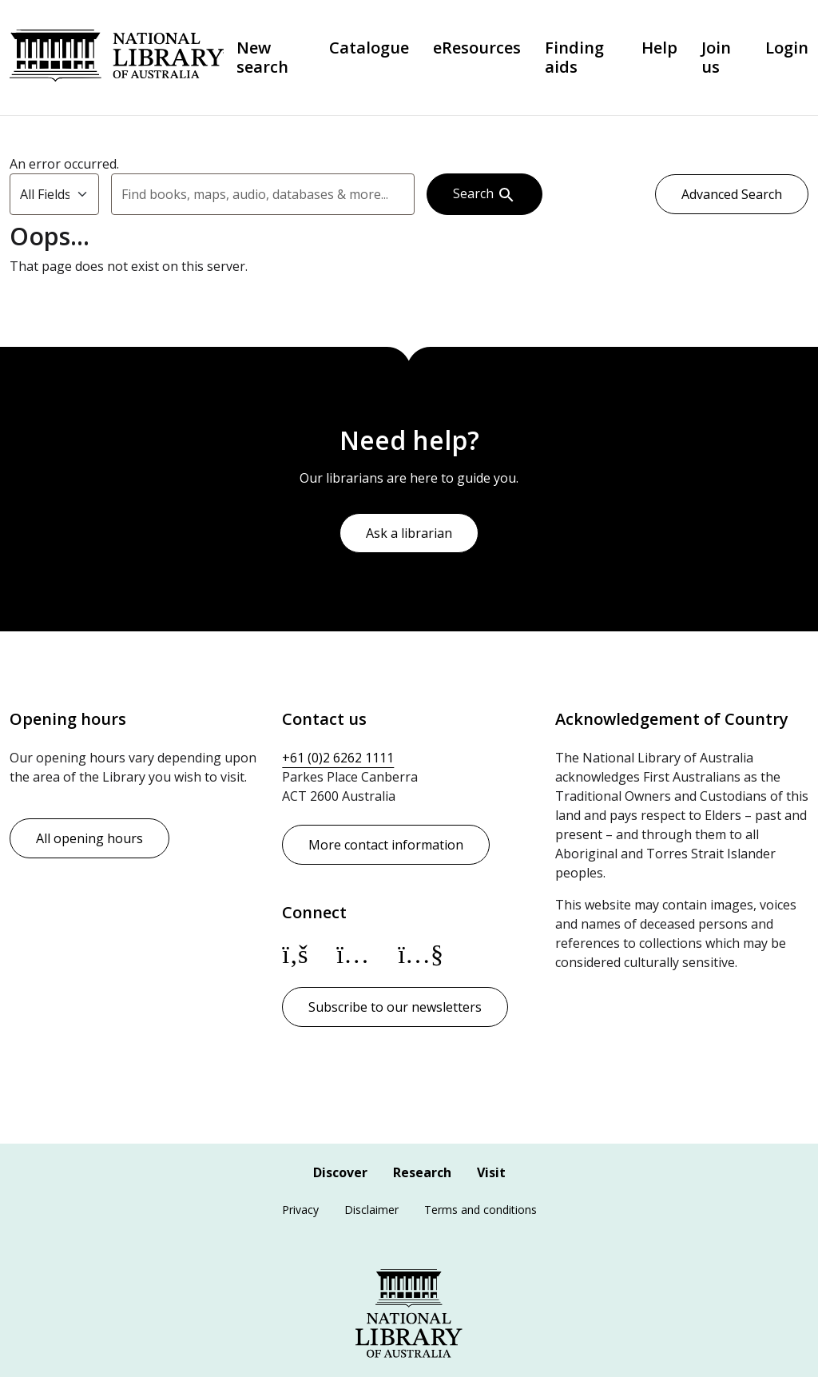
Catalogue (369, 48)
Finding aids (574, 57)
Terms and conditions (480, 1209)
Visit (491, 1172)
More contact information (385, 845)
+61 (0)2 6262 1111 (338, 757)
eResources (477, 48)
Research (422, 1172)
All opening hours (89, 838)
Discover (340, 1172)
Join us (716, 57)
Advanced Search (731, 194)
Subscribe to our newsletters (395, 1007)
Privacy (300, 1209)
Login (786, 48)
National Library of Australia (117, 58)
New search (262, 57)
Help (659, 48)
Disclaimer (371, 1209)
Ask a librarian (409, 533)
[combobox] (263, 194)
